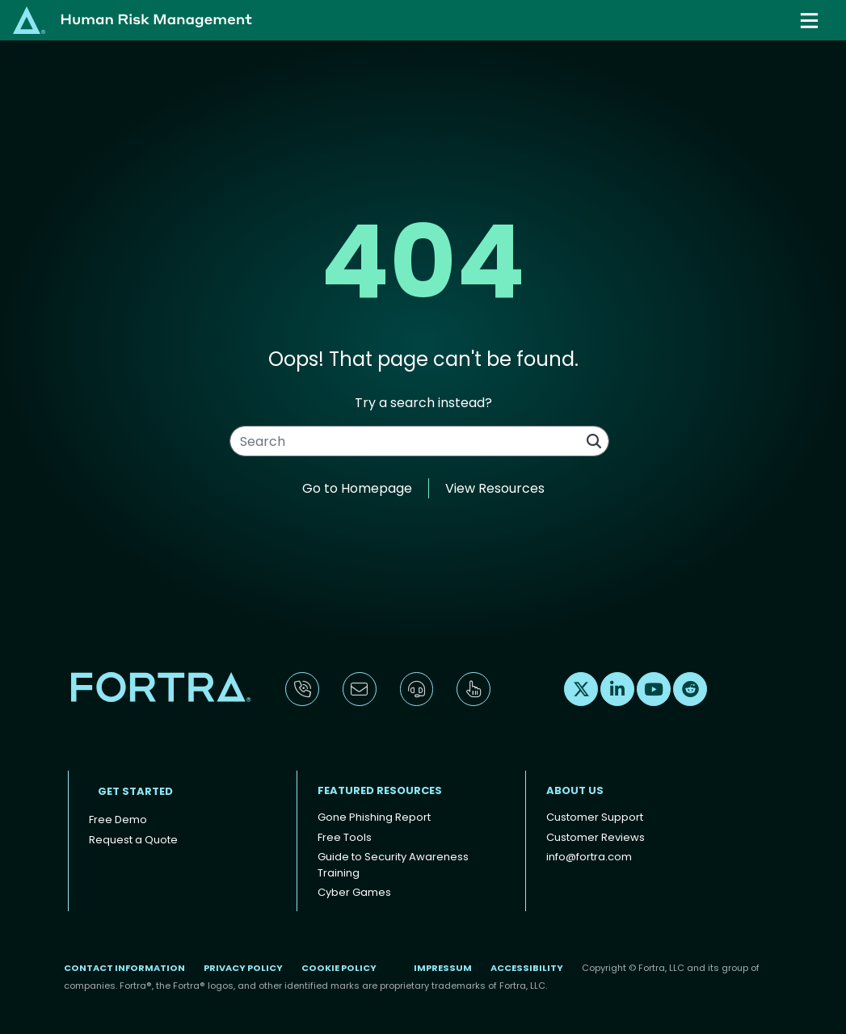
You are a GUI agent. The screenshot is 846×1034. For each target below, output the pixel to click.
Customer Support (594, 817)
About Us (575, 790)
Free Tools (345, 837)
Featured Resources (380, 790)
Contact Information (124, 967)
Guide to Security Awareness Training (393, 865)
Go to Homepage (357, 488)
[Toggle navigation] (811, 20)
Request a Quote (133, 839)
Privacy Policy (243, 967)
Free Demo (118, 819)
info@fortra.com (589, 856)
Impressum (443, 967)
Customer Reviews (595, 837)
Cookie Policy (339, 967)
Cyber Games (354, 892)
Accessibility (526, 967)
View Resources (495, 488)
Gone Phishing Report (374, 817)
